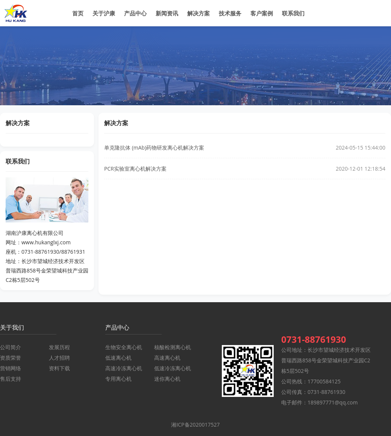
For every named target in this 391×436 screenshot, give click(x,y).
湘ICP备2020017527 (195, 424)
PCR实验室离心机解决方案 (135, 168)
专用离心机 (118, 378)
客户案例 (261, 13)
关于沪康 (103, 13)
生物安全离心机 (123, 347)
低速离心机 (118, 357)
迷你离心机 (167, 378)
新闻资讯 (167, 13)
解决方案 (198, 13)
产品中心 (135, 13)
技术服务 (230, 13)
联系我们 (293, 13)
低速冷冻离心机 (172, 368)
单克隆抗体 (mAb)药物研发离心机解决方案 (154, 147)
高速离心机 (167, 357)
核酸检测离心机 (172, 347)
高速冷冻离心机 (123, 368)
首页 (77, 13)
